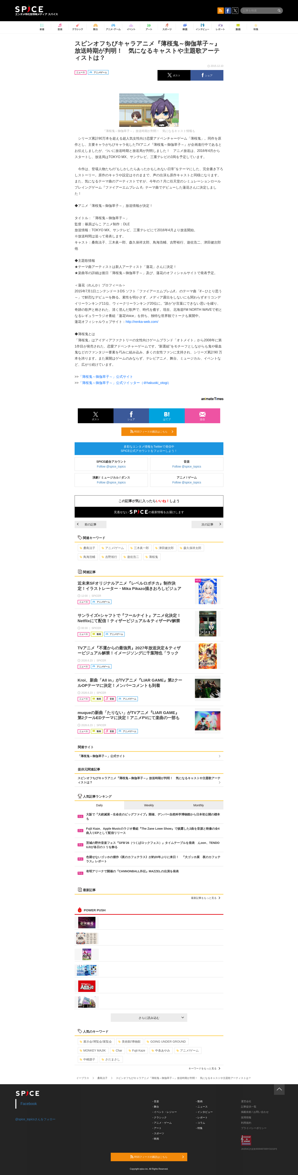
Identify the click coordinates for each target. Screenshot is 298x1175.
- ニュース (202, 1106)
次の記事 (211, 524)
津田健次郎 (164, 548)
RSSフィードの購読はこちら (151, 431)
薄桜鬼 (151, 557)
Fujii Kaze (137, 1050)
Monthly (198, 805)
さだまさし (111, 1059)
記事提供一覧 (248, 1106)
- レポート (202, 1117)
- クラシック (159, 1117)
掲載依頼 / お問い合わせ (255, 1112)
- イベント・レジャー (164, 1112)
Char (117, 1050)
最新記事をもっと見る (205, 897)
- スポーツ (158, 1133)
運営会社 (246, 1101)
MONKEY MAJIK (93, 1050)
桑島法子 (87, 548)
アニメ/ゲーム (113, 548)
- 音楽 (155, 1101)
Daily (99, 805)
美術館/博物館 (129, 1041)
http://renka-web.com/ (142, 322)
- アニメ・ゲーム (162, 1122)
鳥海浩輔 (87, 557)
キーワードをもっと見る (204, 1068)
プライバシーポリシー (254, 1128)
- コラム (200, 1122)
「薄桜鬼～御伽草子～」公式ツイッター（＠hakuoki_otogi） (125, 383)
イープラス (82, 1078)
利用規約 (246, 1122)
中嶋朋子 (87, 1059)
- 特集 (199, 1128)
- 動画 (199, 1101)
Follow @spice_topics (111, 466)
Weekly (149, 805)
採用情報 (246, 1117)
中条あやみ (161, 1050)
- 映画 (155, 1138)
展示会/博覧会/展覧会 (96, 1041)
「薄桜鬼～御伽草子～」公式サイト (106, 376)
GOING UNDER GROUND (166, 1041)
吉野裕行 (109, 557)
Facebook (29, 1104)
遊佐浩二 (131, 557)
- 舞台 (155, 1106)
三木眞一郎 (139, 548)
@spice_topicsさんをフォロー (35, 1119)
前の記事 (86, 524)
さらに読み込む (161, 1018)
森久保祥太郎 (190, 548)
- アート (157, 1128)
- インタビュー (204, 1112)
